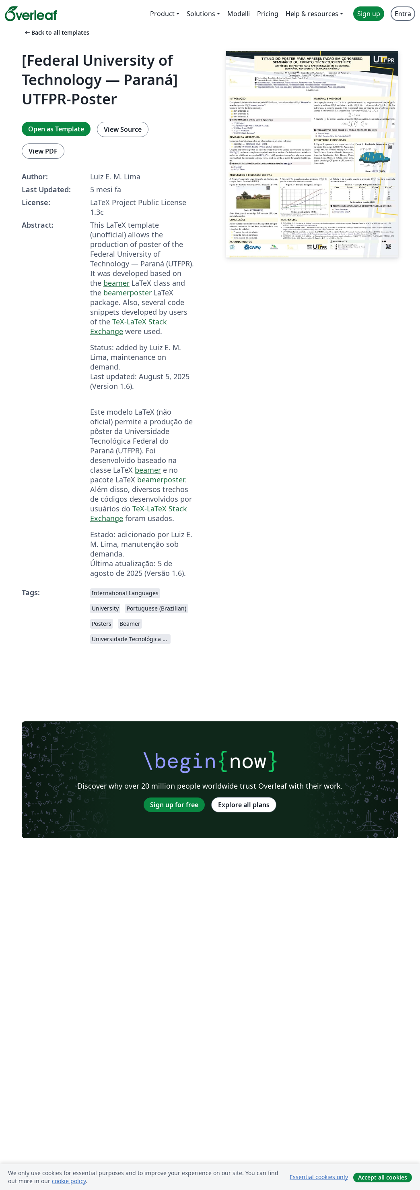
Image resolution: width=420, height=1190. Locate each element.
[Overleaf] (31, 13)
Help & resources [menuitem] (312, 13)
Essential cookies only (319, 1177)
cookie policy (69, 1181)
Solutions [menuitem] (201, 13)
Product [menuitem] (162, 13)
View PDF (43, 151)
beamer (116, 283)
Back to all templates (56, 32)
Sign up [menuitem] (368, 13)
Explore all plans (244, 804)
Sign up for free (174, 804)
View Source (123, 129)
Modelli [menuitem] (238, 13)
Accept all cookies (382, 1177)
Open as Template (56, 129)
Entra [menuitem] (403, 13)
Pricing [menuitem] (267, 13)
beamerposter (127, 292)
